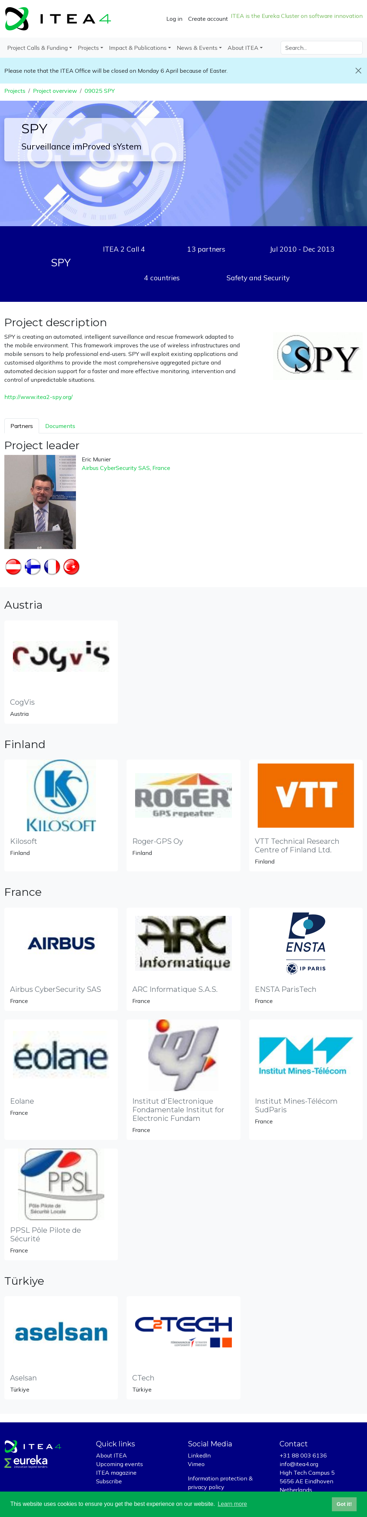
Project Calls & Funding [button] (37, 47)
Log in (174, 18)
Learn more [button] (232, 1504)
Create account (208, 18)
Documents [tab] (60, 425)
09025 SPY (100, 90)
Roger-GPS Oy (157, 841)
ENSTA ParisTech (285, 989)
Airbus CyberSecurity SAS (116, 467)
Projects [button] (88, 47)
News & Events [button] (197, 47)
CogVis (22, 702)
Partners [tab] (21, 425)
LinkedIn (199, 1455)
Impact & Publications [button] (138, 47)
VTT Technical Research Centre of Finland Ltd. (297, 845)
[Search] (322, 47)
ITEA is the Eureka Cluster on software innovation (297, 15)
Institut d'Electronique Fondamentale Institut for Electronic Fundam (178, 1110)
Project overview (55, 90)
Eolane (22, 1101)
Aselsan (23, 1378)
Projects (14, 90)
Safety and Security (258, 278)
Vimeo (196, 1464)
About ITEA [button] (243, 47)
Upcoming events (119, 1464)
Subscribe (109, 1481)
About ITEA (111, 1455)
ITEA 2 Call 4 (124, 249)
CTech (143, 1378)
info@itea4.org (299, 1464)
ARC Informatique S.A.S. (175, 989)
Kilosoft (23, 841)
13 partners (206, 249)
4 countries (162, 278)
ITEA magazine (116, 1472)
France (161, 467)
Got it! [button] (344, 1504)
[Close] (358, 70)
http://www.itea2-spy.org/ (38, 396)
